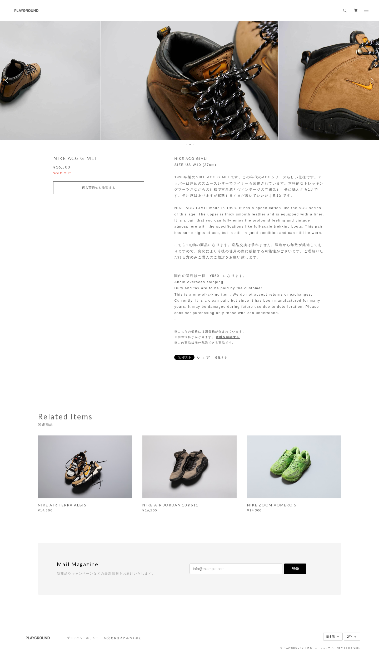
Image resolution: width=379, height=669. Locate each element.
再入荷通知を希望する (98, 188)
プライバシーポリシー (82, 638)
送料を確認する (228, 337)
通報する (221, 357)
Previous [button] (8, 80)
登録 (295, 569)
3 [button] (193, 144)
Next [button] (371, 80)
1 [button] (186, 144)
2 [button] (190, 144)
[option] (189, 80)
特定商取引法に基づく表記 (123, 638)
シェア (203, 357)
